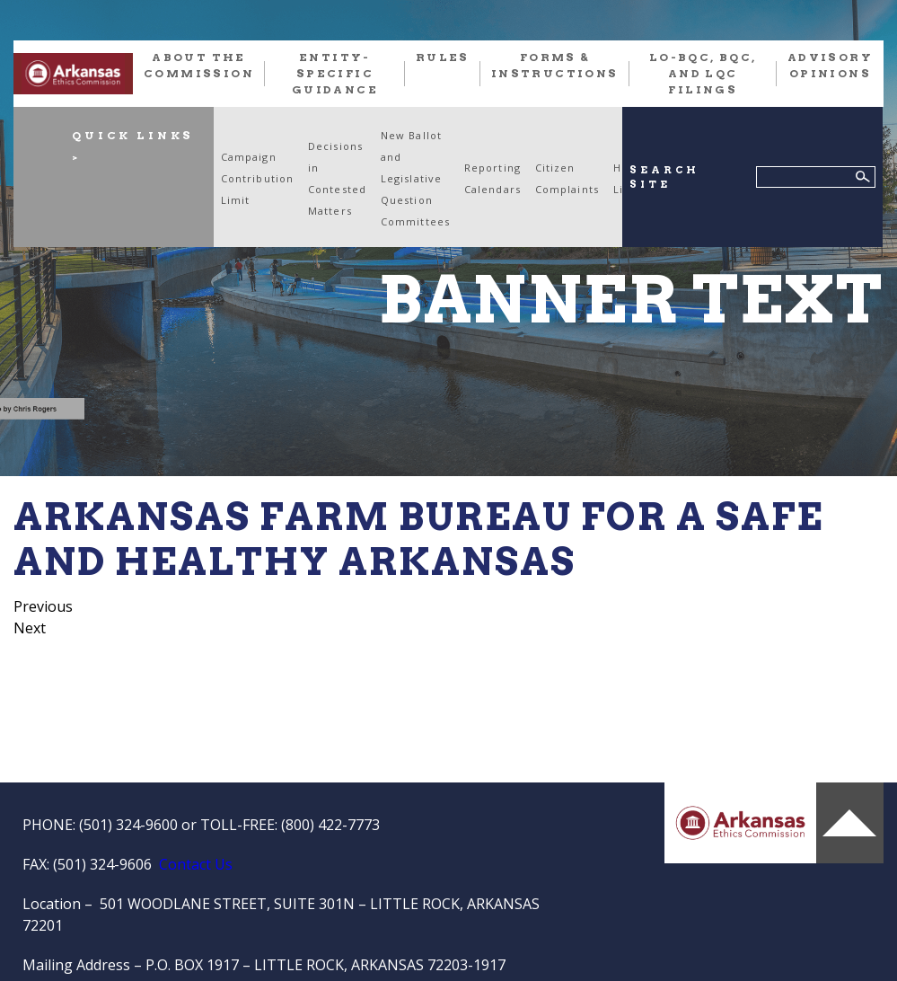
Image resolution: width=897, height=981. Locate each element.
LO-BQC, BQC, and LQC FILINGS (703, 73)
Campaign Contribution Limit (257, 178)
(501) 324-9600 (128, 825)
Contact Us (196, 864)
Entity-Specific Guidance (335, 73)
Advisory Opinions (830, 65)
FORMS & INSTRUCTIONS (555, 65)
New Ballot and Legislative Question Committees (415, 178)
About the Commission (199, 65)
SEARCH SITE (664, 177)
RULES (443, 57)
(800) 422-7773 (330, 825)
